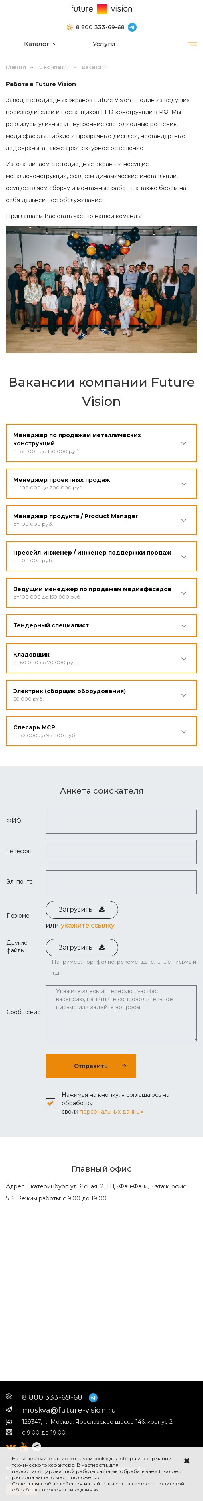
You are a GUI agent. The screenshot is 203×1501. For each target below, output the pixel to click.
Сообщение (23, 1012)
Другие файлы (17, 946)
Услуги (104, 44)
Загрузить (82, 909)
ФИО (13, 820)
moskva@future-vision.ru (69, 1410)
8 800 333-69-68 (100, 27)
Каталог (37, 44)
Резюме (18, 915)
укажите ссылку (88, 925)
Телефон (19, 851)
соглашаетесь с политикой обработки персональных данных (98, 1487)
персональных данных (111, 1111)
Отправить (90, 1066)
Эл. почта (19, 881)
